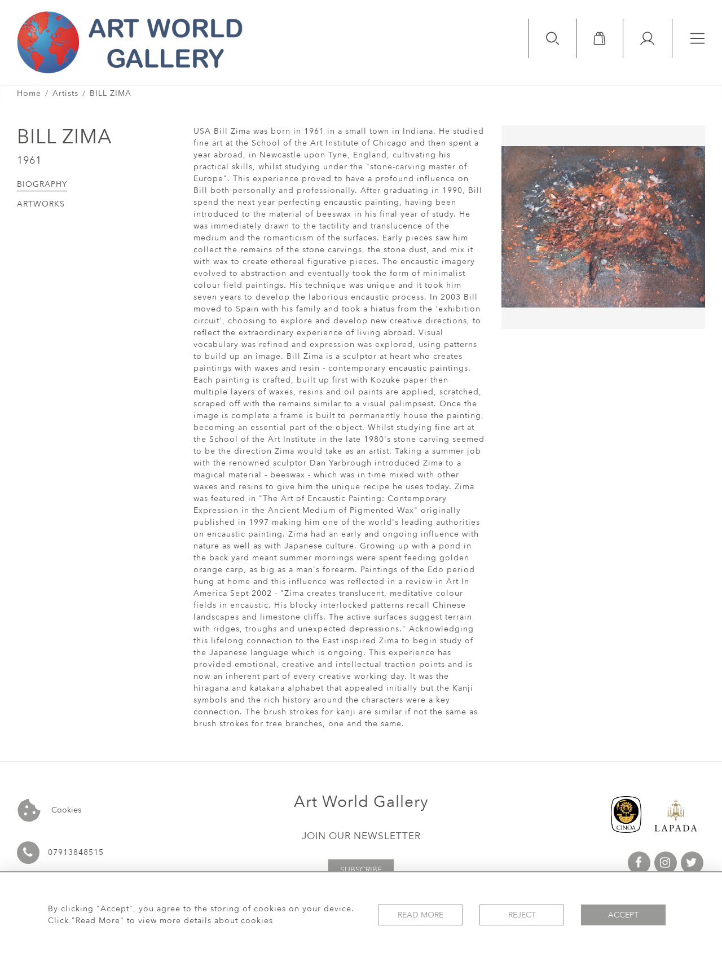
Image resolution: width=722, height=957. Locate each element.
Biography (42, 184)
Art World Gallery (361, 802)
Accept (623, 915)
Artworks (41, 204)
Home (29, 93)
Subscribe (361, 869)
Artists (65, 93)
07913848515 (76, 852)
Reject (522, 915)
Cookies (49, 810)
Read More (420, 915)
